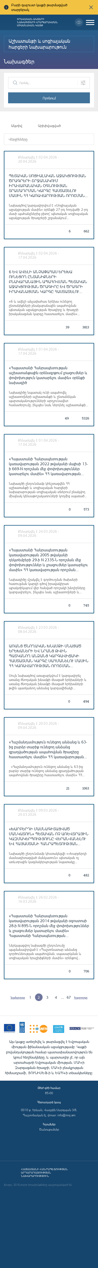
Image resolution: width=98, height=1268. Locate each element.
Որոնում (49, 98)
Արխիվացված (49, 125)
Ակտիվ (16, 125)
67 (69, 997)
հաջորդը (81, 997)
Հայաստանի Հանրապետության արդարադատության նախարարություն (44, 1173)
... (62, 997)
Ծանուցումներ (49, 1129)
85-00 (49, 1093)
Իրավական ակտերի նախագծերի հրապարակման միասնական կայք (37, 22)
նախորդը (18, 997)
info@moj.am (66, 1115)
